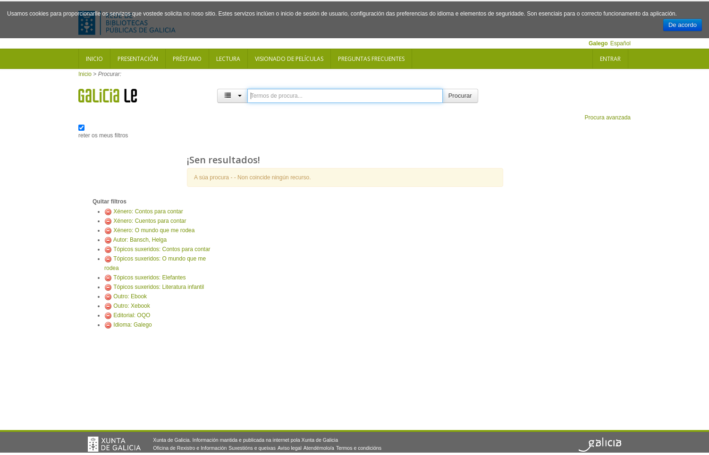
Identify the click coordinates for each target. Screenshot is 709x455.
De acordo (682, 24)
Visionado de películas (289, 59)
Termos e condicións (358, 448)
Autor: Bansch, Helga (140, 239)
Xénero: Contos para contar (148, 211)
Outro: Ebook (130, 296)
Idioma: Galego (132, 324)
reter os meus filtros (103, 135)
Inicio (94, 59)
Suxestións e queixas (252, 448)
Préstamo (187, 59)
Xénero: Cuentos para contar (149, 221)
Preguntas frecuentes (371, 59)
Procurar (460, 95)
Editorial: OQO (131, 315)
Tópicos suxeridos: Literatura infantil (158, 287)
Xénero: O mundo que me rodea (153, 230)
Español (620, 43)
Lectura (228, 59)
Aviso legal (290, 448)
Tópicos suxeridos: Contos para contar (161, 249)
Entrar (610, 59)
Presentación (138, 59)
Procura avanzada (608, 117)
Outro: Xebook (131, 306)
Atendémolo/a (319, 448)
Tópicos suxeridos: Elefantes (149, 277)
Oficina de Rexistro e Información (190, 448)
